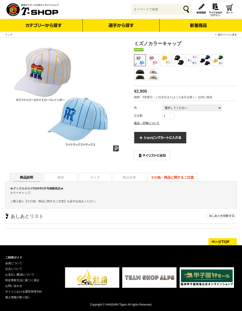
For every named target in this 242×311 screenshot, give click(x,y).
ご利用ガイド (13, 257)
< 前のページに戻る (226, 34)
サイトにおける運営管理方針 (23, 291)
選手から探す (121, 25)
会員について (13, 263)
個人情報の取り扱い (18, 297)
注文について (13, 269)
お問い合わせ (13, 286)
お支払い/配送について (19, 274)
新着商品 (198, 22)
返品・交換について (147, 123)
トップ (8, 34)
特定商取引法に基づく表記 (22, 280)
